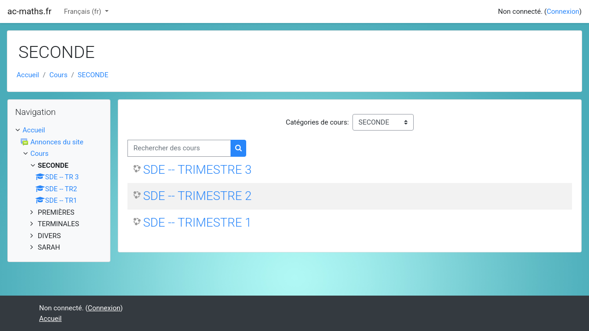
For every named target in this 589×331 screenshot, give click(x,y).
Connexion (563, 11)
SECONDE (93, 75)
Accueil (28, 75)
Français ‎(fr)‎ (83, 11)
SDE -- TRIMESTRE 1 (197, 222)
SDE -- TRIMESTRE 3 (197, 170)
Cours (58, 75)
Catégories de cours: (317, 122)
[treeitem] (59, 130)
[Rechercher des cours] (179, 148)
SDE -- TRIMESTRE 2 (197, 196)
